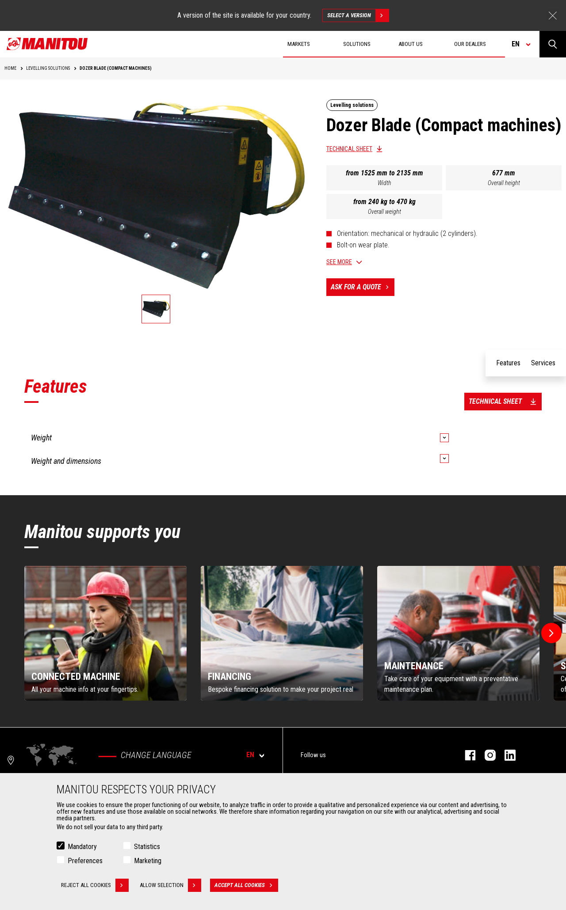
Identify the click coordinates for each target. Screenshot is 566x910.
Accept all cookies (246, 885)
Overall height (504, 183)
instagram (486, 755)
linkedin (506, 755)
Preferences (85, 861)
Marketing (147, 861)
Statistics (147, 846)
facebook (466, 755)
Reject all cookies (95, 885)
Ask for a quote (362, 287)
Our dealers (470, 44)
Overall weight (384, 212)
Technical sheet (349, 148)
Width (384, 183)
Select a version (358, 15)
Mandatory (82, 846)
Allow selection (170, 885)
